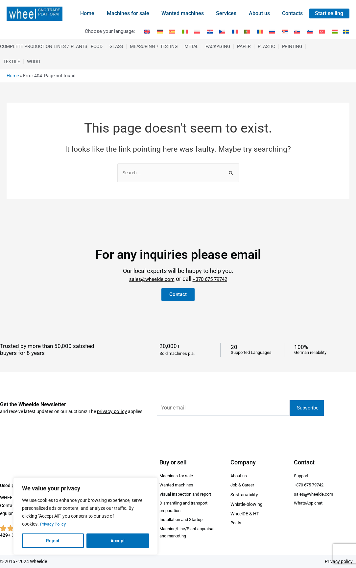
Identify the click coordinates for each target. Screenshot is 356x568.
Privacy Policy (54, 524)
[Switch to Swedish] (345, 31)
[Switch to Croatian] (209, 31)
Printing (292, 46)
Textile (11, 61)
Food (97, 46)
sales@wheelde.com (148, 275)
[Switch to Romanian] (259, 31)
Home (13, 75)
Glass (116, 46)
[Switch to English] (147, 31)
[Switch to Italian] (184, 31)
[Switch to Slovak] (297, 31)
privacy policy (111, 407)
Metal (191, 46)
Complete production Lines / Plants (43, 46)
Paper (244, 46)
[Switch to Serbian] (284, 31)
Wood (33, 61)
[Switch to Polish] (197, 31)
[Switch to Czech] (222, 31)
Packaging (217, 46)
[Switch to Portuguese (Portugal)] (247, 31)
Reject (52, 540)
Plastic (266, 46)
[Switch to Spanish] (172, 31)
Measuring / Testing (154, 46)
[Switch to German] (160, 31)
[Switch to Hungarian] (334, 31)
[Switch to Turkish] (322, 31)
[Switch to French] (234, 31)
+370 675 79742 (214, 275)
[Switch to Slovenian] (309, 31)
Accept (117, 540)
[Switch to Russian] (272, 31)
